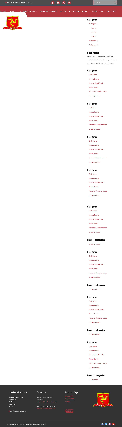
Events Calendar (78, 11)
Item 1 (92, 28)
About (13, 11)
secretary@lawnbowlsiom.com (19, 2)
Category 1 (92, 24)
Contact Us (69, 399)
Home (3, 11)
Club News (92, 75)
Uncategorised (93, 96)
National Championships (97, 91)
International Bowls (95, 83)
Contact (112, 11)
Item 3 (92, 36)
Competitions (27, 11)
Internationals (48, 11)
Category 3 (92, 45)
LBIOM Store (97, 11)
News (63, 11)
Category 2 (92, 41)
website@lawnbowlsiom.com (46, 409)
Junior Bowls (92, 87)
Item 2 (92, 32)
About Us (69, 396)
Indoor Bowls (93, 79)
